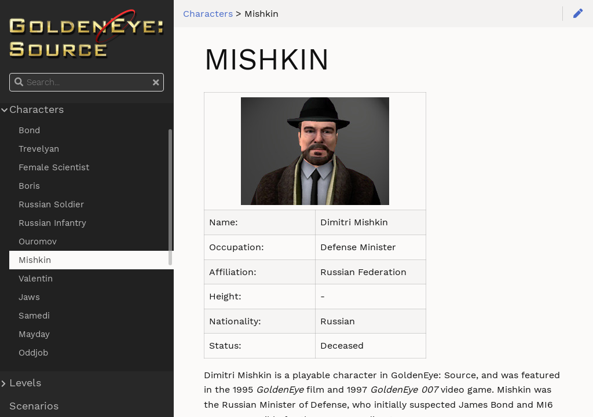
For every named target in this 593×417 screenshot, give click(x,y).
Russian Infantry (52, 223)
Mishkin (35, 260)
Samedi (34, 315)
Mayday (34, 334)
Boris (29, 186)
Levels (25, 383)
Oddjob (33, 353)
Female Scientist (54, 167)
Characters (36, 109)
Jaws (29, 297)
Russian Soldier (51, 204)
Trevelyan (39, 149)
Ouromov (38, 241)
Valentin (36, 278)
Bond (29, 130)
